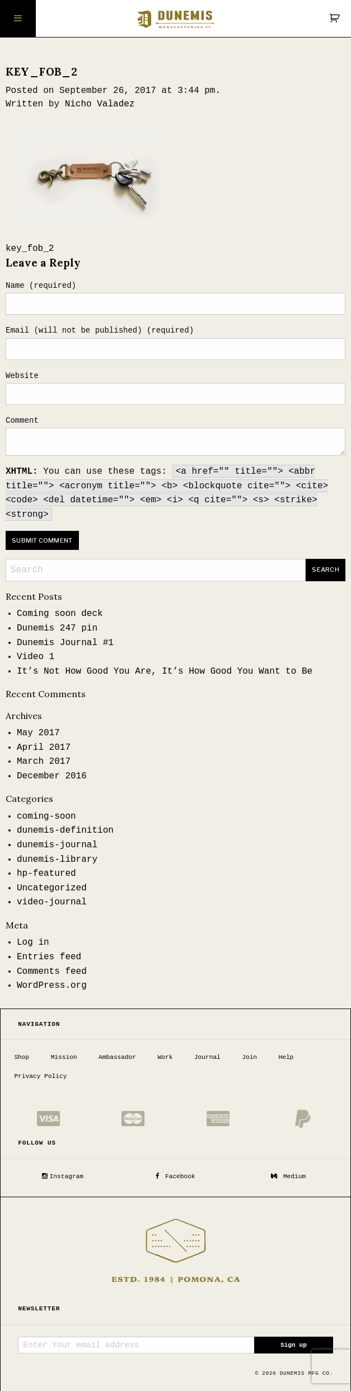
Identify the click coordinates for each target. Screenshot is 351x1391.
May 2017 (38, 733)
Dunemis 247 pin (57, 628)
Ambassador (117, 1056)
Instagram (62, 1176)
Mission (64, 1056)
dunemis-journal (57, 845)
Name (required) (41, 285)
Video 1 (35, 657)
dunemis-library (57, 860)
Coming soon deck (60, 614)
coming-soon (46, 816)
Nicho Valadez (100, 104)
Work (165, 1056)
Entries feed (49, 957)
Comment (22, 420)
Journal (207, 1056)
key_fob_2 (30, 249)
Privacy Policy (40, 1075)
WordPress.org (52, 986)
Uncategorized (52, 888)
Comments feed (52, 972)
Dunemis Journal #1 (65, 643)
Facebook (175, 1176)
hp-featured (46, 874)
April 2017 (44, 748)
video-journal (52, 902)
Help (285, 1056)
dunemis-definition (65, 830)
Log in (33, 942)
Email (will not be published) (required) (100, 330)
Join (249, 1056)
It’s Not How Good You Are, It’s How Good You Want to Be (164, 671)
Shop (21, 1056)
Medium (288, 1176)
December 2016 (52, 776)
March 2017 (44, 762)
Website (22, 375)
